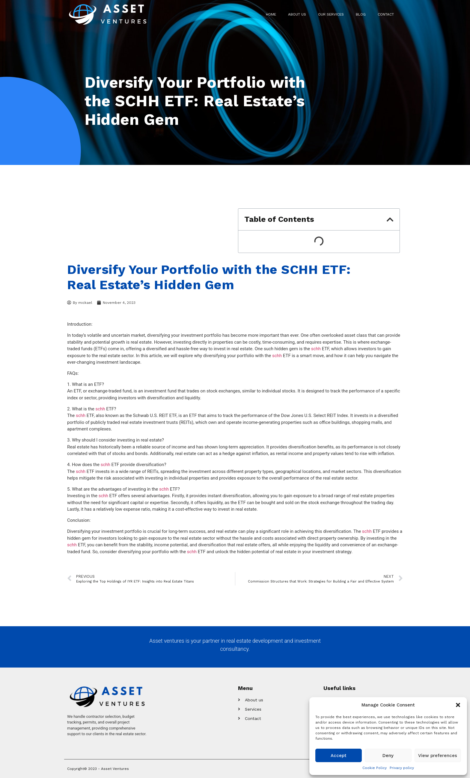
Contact (386, 14)
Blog (361, 14)
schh (316, 348)
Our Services (331, 14)
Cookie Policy (374, 768)
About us (297, 14)
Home (271, 14)
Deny (388, 755)
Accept (339, 755)
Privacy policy (402, 768)
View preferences (437, 755)
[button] (458, 705)
